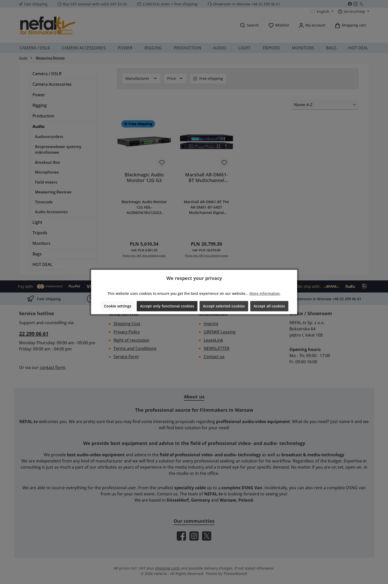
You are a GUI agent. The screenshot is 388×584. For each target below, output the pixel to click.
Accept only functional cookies (167, 306)
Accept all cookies (269, 306)
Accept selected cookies (224, 306)
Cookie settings (117, 306)
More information (264, 293)
